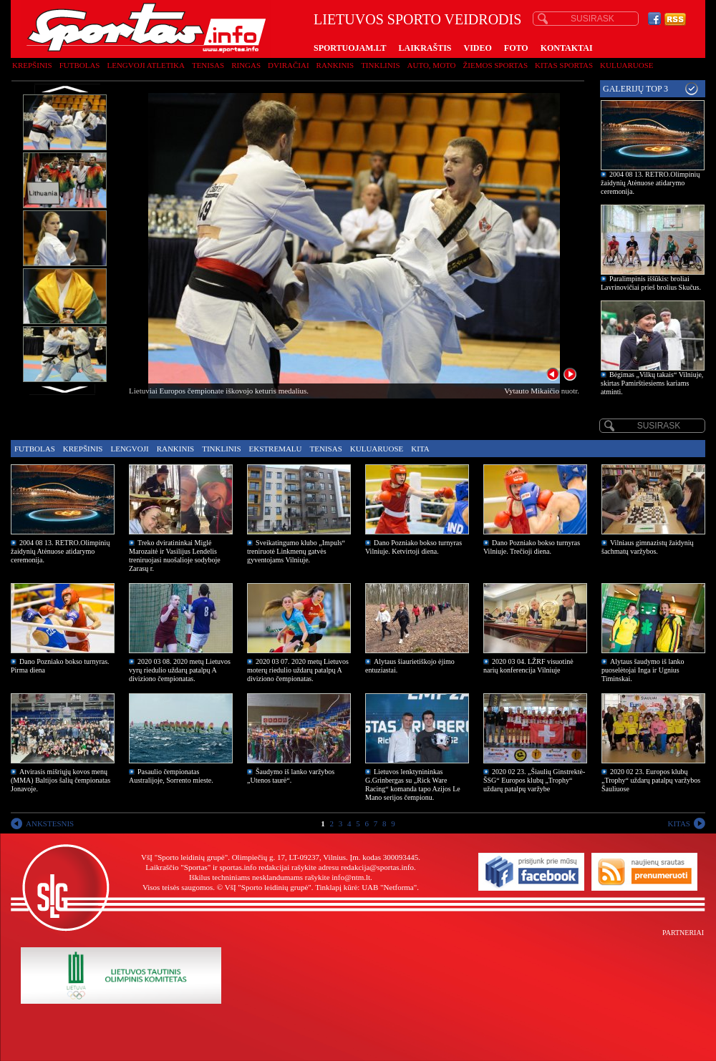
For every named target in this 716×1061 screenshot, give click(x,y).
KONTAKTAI (567, 48)
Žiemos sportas (495, 65)
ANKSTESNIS (50, 823)
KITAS (678, 823)
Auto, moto (431, 65)
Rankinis (335, 65)
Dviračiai (288, 65)
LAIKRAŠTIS (424, 48)
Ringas (246, 65)
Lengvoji (129, 448)
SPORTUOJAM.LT (350, 48)
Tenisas (208, 65)
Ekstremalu (275, 448)
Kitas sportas (564, 65)
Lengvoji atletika (145, 65)
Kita (420, 448)
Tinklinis (380, 65)
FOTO (516, 48)
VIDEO (478, 48)
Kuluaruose (627, 65)
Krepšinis (32, 65)
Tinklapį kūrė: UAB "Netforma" (366, 887)
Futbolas (79, 65)
